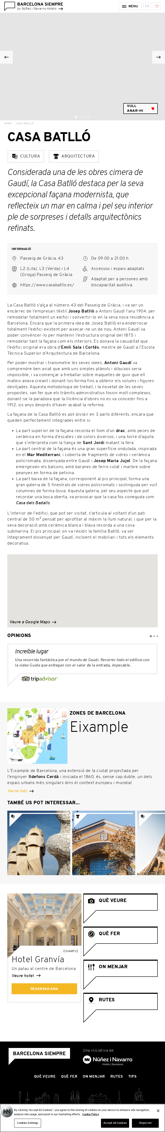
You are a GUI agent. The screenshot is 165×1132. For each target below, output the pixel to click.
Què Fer (69, 1076)
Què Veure (45, 1076)
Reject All (145, 1123)
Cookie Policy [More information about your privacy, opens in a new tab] (90, 1114)
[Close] (158, 1110)
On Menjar (94, 1076)
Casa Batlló (25, 124)
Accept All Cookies (115, 1123)
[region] (82, 1118)
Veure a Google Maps (32, 622)
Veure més (20, 791)
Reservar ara (44, 989)
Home (8, 124)
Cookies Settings (27, 1123)
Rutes (116, 1076)
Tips (132, 1076)
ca (147, 6)
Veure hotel (26, 976)
